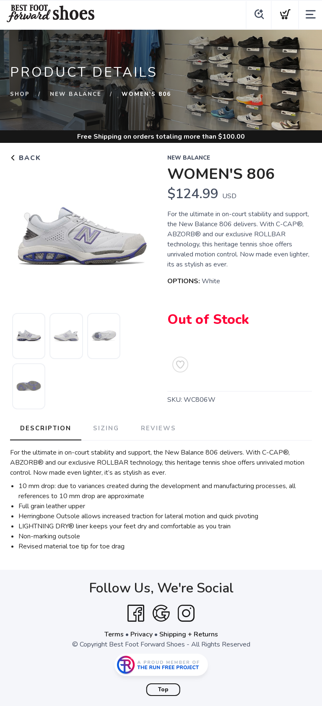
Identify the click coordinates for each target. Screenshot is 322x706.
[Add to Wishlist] (180, 364)
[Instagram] (186, 613)
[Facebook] (135, 613)
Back (25, 158)
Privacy (141, 634)
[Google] (161, 613)
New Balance (75, 94)
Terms (114, 634)
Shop (20, 94)
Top (163, 689)
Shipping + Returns (188, 634)
